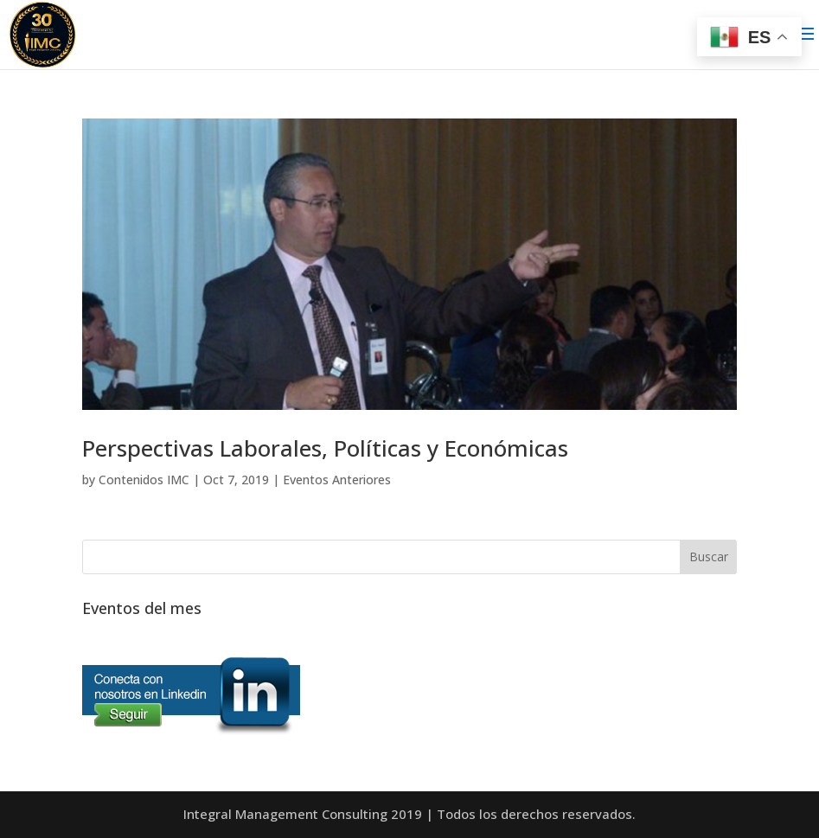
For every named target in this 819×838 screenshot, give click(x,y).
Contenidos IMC (144, 479)
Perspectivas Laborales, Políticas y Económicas (325, 448)
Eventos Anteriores (337, 479)
